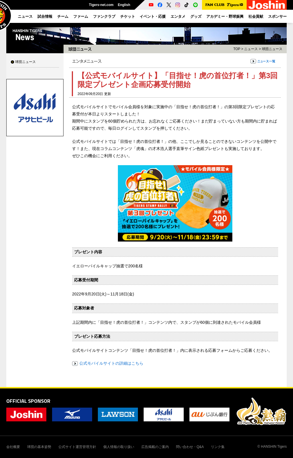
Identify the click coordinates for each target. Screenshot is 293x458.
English (124, 5)
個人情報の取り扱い (118, 447)
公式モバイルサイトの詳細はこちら (111, 363)
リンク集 (218, 447)
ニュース (251, 49)
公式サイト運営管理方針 (77, 447)
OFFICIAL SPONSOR (28, 401)
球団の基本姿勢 (39, 447)
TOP (236, 49)
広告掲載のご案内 (155, 447)
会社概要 (13, 447)
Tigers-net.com (101, 5)
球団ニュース (25, 62)
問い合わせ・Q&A (190, 447)
